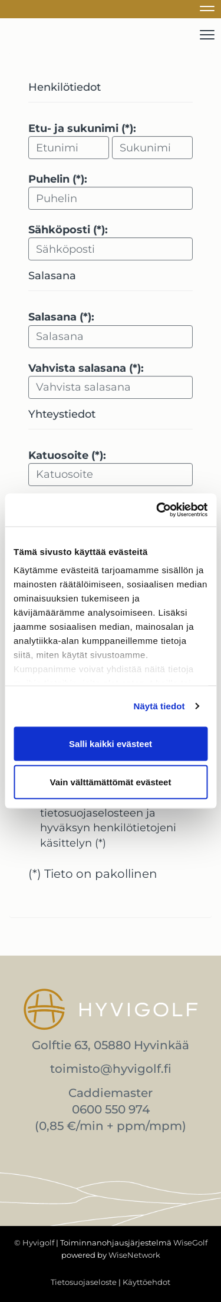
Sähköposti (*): (68, 229)
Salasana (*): (61, 316)
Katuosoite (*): (67, 455)
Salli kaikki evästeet (110, 743)
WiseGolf (190, 1242)
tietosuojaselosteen (91, 813)
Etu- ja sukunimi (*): (82, 128)
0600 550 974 (111, 1109)
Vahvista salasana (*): (86, 368)
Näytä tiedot (159, 706)
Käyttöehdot (146, 1282)
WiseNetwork (134, 1255)
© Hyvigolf (34, 1242)
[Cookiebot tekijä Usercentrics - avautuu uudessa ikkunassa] (157, 510)
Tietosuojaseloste (84, 1282)
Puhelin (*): (57, 179)
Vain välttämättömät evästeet (110, 782)
